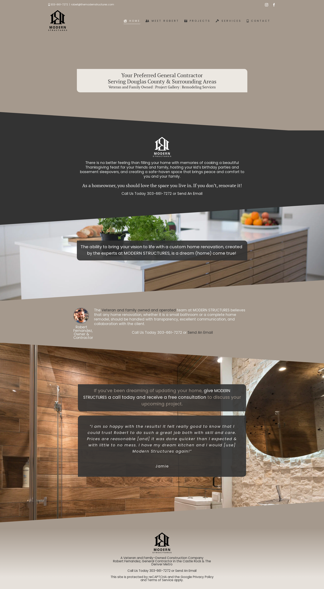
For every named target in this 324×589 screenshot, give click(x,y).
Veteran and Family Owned (130, 86)
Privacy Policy (203, 577)
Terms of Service (160, 580)
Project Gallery (167, 86)
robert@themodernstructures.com (92, 4)
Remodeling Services (199, 86)
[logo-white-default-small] (162, 138)
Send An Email (189, 193)
